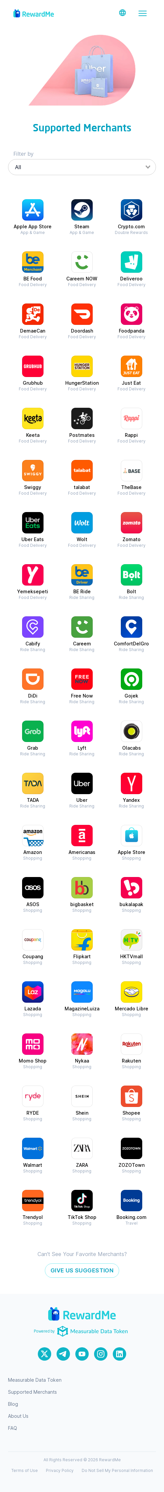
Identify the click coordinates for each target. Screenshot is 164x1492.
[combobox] (82, 167)
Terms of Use (24, 1470)
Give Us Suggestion (82, 1270)
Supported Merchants (32, 1392)
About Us (18, 1416)
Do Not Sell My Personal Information (117, 1470)
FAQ (12, 1428)
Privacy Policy (60, 1470)
